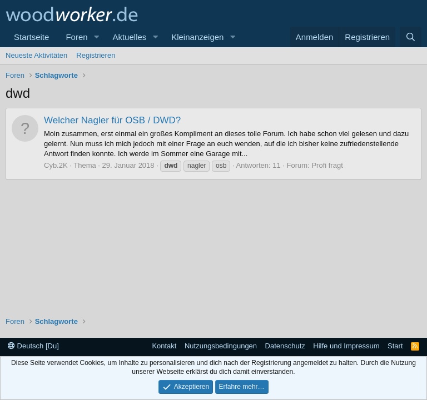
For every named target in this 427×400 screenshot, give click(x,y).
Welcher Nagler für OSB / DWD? (112, 120)
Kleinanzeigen (197, 37)
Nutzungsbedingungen (221, 346)
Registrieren (95, 55)
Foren (76, 37)
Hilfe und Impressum (346, 346)
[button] (96, 37)
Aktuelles (129, 37)
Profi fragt (326, 165)
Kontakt (164, 346)
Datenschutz (285, 346)
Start (395, 346)
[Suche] (410, 37)
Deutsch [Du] (33, 346)
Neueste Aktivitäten (36, 55)
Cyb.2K (56, 165)
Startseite (31, 37)
